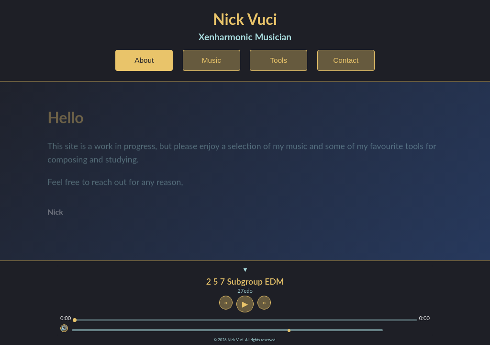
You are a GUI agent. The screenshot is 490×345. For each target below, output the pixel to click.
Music (211, 60)
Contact (345, 60)
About (144, 60)
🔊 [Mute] (64, 328)
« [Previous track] (225, 302)
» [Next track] (264, 302)
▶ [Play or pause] (245, 304)
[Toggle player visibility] (245, 271)
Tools (278, 60)
